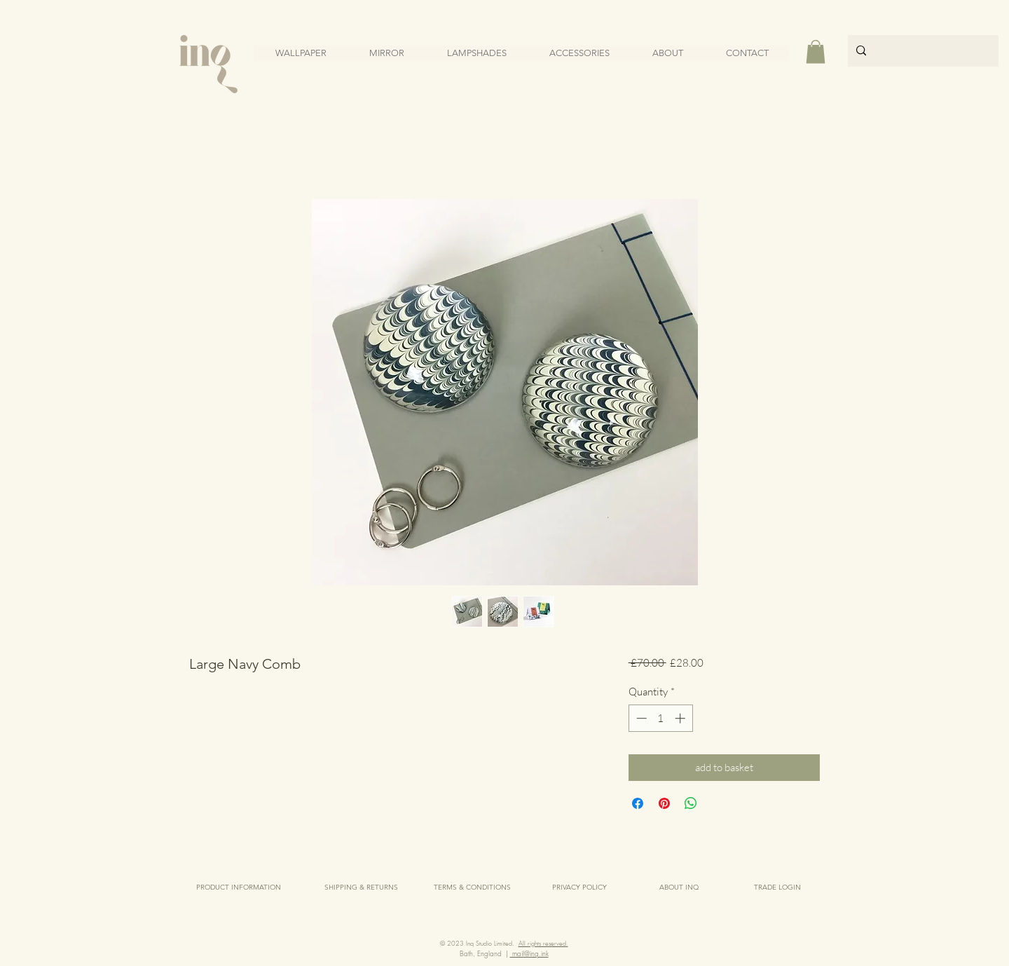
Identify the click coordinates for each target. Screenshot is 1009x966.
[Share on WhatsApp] (690, 803)
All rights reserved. (543, 943)
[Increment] (681, 718)
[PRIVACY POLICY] (579, 887)
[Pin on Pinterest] (664, 803)
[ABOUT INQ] (678, 887)
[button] (815, 51)
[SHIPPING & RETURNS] (361, 887)
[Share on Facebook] (637, 803)
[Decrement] (640, 718)
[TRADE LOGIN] (777, 887)
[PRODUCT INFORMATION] (238, 887)
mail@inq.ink (529, 953)
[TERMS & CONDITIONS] (472, 887)
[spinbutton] (660, 718)
